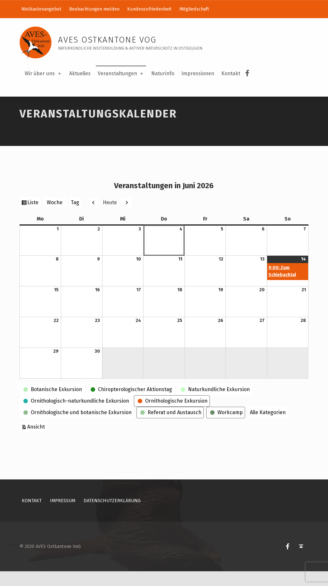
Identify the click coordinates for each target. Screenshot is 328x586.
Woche (54, 217)
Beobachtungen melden (94, 9)
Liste (33, 218)
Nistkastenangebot (41, 9)
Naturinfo (162, 73)
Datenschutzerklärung (112, 515)
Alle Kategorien (268, 427)
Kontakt (230, 73)
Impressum (62, 515)
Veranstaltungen (121, 73)
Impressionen (197, 73)
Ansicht (37, 441)
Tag (75, 217)
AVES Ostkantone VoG (107, 40)
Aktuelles (80, 73)
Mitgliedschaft (194, 9)
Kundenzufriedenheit (149, 9)
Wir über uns (43, 73)
